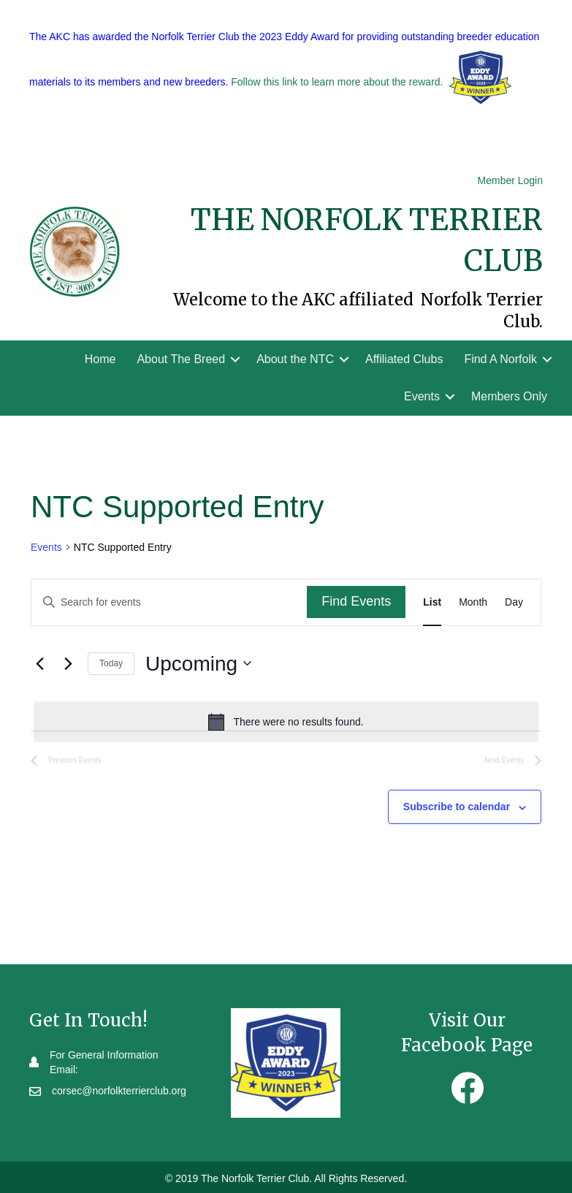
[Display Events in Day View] (514, 602)
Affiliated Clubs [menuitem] (404, 359)
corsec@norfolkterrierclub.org (119, 1091)
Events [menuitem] (422, 396)
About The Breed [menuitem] (181, 359)
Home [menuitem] (100, 359)
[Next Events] (68, 663)
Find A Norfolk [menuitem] (500, 359)
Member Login (511, 180)
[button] (235, 359)
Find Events (356, 601)
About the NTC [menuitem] (295, 359)
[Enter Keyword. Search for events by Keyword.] (169, 602)
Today (111, 663)
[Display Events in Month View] (473, 602)
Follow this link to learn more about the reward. (337, 82)
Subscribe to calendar (456, 806)
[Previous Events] (39, 663)
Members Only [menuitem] (509, 396)
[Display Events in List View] (432, 602)
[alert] (286, 721)
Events (46, 547)
